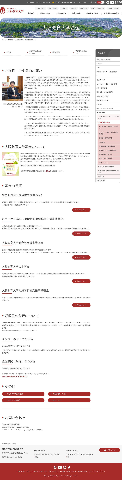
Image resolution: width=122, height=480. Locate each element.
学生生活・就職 (92, 13)
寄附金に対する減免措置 (15, 394)
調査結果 (101, 176)
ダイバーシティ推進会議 (105, 108)
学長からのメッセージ (104, 59)
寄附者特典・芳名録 (59, 394)
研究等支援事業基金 (105, 138)
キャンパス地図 (40, 2)
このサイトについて (23, 471)
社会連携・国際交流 (111, 13)
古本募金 (102, 142)
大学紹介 (31, 13)
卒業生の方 (83, 8)
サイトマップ (53, 471)
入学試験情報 (61, 13)
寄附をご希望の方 (113, 8)
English (85, 2)
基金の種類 (56, 52)
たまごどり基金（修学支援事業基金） (108, 133)
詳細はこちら (81, 209)
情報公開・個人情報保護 (105, 92)
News (48, 2)
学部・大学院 (45, 13)
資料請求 (65, 2)
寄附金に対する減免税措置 (108, 150)
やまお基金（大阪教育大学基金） (108, 127)
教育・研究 (76, 13)
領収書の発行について (81, 52)
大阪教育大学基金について (35, 52)
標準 (99, 2)
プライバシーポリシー (39, 471)
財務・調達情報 (102, 88)
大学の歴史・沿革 (102, 96)
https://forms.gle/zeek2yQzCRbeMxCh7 (14, 376)
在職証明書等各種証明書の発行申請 (108, 171)
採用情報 (62, 471)
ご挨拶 (8, 52)
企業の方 (73, 8)
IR (97, 76)
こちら (48, 171)
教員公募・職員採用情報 (106, 166)
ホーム (4, 40)
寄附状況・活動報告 (13, 400)
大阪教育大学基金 (104, 122)
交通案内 (31, 2)
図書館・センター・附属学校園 (107, 72)
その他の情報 (19, 40)
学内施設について (102, 100)
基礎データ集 (101, 80)
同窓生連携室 (101, 180)
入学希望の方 (40, 8)
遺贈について (57, 400)
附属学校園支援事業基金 (107, 146)
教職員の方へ (82, 471)
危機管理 (56, 2)
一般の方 (64, 8)
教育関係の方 (53, 8)
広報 (98, 67)
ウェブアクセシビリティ (97, 471)
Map (36, 457)
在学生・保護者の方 (98, 8)
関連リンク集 (71, 471)
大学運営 (99, 63)
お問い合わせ (75, 2)
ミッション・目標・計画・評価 (107, 84)
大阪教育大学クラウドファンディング (108, 117)
